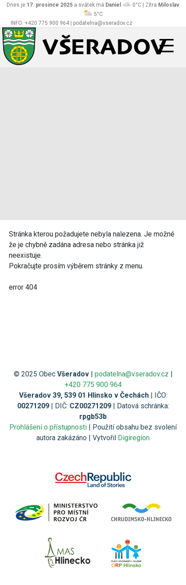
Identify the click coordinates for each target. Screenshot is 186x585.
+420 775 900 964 (93, 384)
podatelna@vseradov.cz (132, 374)
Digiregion (134, 438)
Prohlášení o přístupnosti (48, 427)
